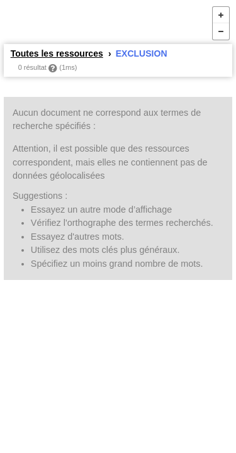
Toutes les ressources (57, 53)
